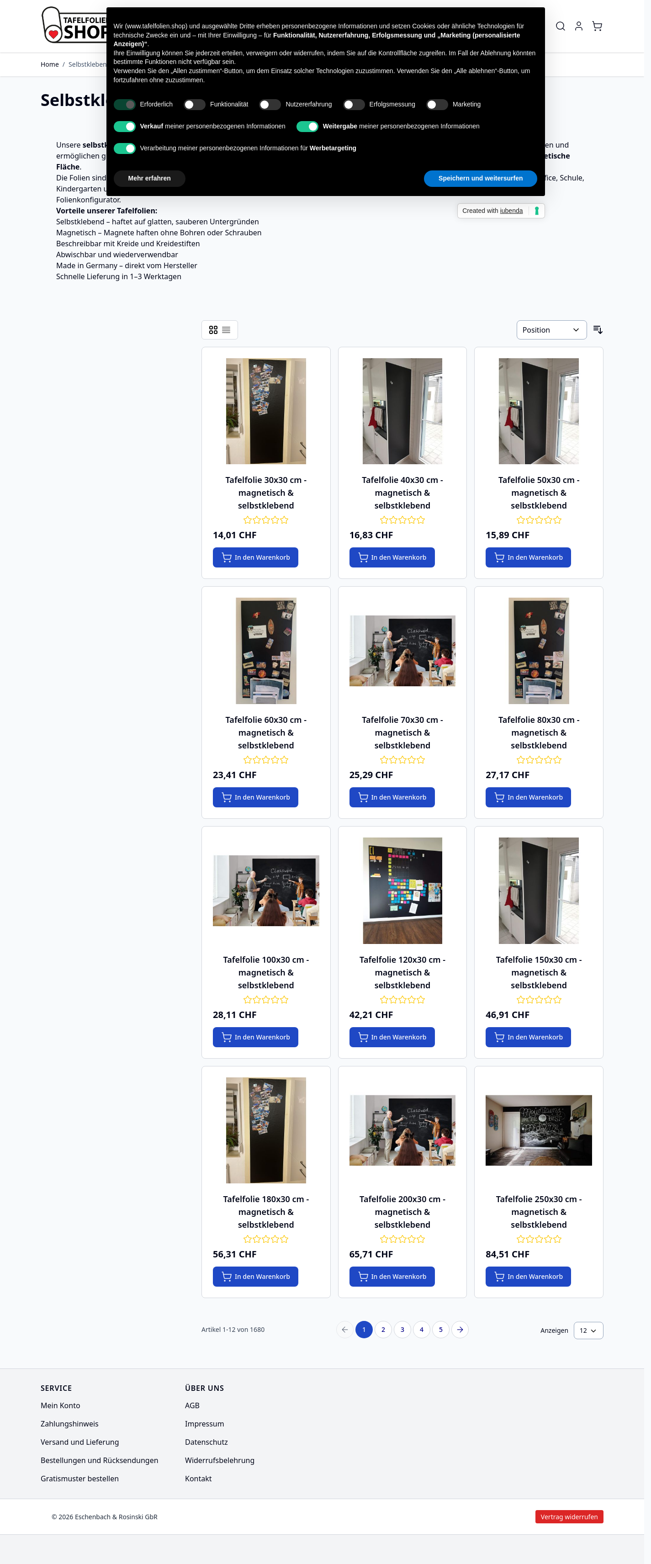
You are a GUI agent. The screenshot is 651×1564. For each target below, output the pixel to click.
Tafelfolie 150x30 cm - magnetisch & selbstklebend (539, 972)
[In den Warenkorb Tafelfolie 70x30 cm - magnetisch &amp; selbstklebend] (392, 797)
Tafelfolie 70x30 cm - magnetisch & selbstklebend (402, 732)
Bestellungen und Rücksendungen (100, 1460)
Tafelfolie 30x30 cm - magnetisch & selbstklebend (266, 492)
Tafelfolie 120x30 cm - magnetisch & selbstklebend (402, 972)
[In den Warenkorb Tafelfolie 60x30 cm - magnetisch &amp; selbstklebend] (255, 797)
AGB (192, 1405)
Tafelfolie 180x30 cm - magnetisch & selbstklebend (266, 1211)
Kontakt (198, 1479)
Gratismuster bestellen (80, 1479)
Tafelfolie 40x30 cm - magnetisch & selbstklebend (402, 492)
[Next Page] (460, 1329)
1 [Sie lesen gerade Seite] (364, 1329)
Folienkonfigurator (87, 200)
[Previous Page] (345, 1329)
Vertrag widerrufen (494, 1516)
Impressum (204, 1424)
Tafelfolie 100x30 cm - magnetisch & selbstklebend (266, 972)
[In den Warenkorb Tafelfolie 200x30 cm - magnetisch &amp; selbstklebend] (392, 1277)
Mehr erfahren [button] (149, 178)
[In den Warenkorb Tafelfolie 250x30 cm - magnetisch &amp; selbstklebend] (528, 1277)
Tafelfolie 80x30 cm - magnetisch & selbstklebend (539, 732)
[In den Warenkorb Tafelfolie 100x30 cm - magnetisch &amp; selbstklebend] (255, 1037)
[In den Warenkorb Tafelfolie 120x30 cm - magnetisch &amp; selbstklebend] (392, 1037)
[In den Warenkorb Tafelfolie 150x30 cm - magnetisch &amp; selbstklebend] (528, 1037)
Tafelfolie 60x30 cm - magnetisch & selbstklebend (266, 732)
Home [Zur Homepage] (50, 64)
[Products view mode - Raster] (213, 329)
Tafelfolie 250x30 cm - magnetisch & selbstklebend (539, 1211)
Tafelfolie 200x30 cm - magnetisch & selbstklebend (402, 1211)
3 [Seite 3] (402, 1329)
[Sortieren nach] (552, 329)
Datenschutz (206, 1442)
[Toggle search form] (560, 26)
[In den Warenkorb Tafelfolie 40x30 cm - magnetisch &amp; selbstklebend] (392, 557)
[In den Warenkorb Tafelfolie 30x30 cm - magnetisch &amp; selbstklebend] (255, 557)
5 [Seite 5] (441, 1329)
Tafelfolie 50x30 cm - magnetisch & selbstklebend (539, 492)
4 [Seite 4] (421, 1329)
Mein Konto (60, 1405)
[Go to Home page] (84, 26)
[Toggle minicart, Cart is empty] (597, 26)
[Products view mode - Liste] (226, 329)
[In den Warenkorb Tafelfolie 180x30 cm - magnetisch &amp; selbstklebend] (255, 1277)
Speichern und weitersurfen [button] (481, 178)
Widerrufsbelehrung (219, 1460)
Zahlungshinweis (70, 1424)
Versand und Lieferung (80, 1442)
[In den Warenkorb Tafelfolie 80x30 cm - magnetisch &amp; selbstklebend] (528, 797)
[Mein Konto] (579, 26)
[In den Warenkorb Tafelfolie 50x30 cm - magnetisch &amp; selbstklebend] (528, 557)
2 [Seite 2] (383, 1329)
